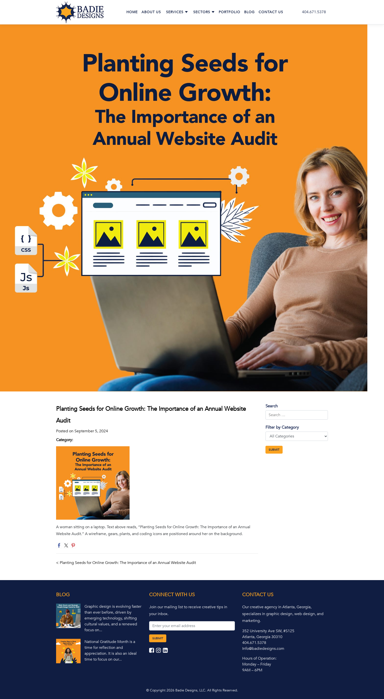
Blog (249, 12)
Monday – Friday (256, 664)
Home (132, 12)
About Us (151, 12)
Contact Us (271, 12)
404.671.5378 (314, 12)
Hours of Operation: (259, 658)
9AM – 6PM (252, 670)
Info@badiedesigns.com (263, 648)
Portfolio (229, 12)
